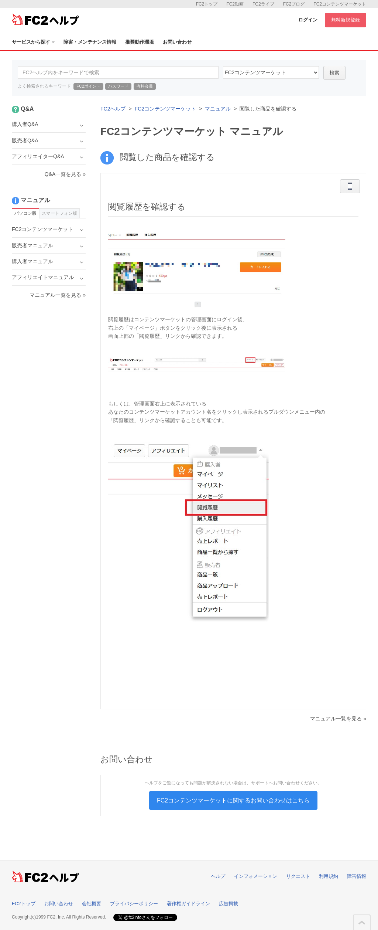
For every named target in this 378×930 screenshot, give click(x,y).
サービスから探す (33, 42)
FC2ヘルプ (113, 109)
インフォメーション (255, 876)
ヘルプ (218, 876)
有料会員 (145, 86)
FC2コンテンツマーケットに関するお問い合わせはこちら (233, 800)
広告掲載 (228, 903)
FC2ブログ (294, 4)
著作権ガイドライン (188, 903)
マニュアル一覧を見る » (338, 719)
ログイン (307, 20)
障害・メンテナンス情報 (89, 42)
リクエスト (298, 876)
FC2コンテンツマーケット (339, 4)
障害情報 (356, 876)
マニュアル (218, 109)
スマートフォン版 (59, 213)
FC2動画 (235, 4)
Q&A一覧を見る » (65, 174)
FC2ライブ (263, 4)
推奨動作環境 (139, 42)
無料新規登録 (345, 20)
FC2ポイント (88, 86)
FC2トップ (207, 4)
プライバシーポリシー (134, 903)
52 (271, 72)
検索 (334, 72)
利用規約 (328, 876)
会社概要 (91, 903)
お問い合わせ (177, 42)
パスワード (118, 86)
